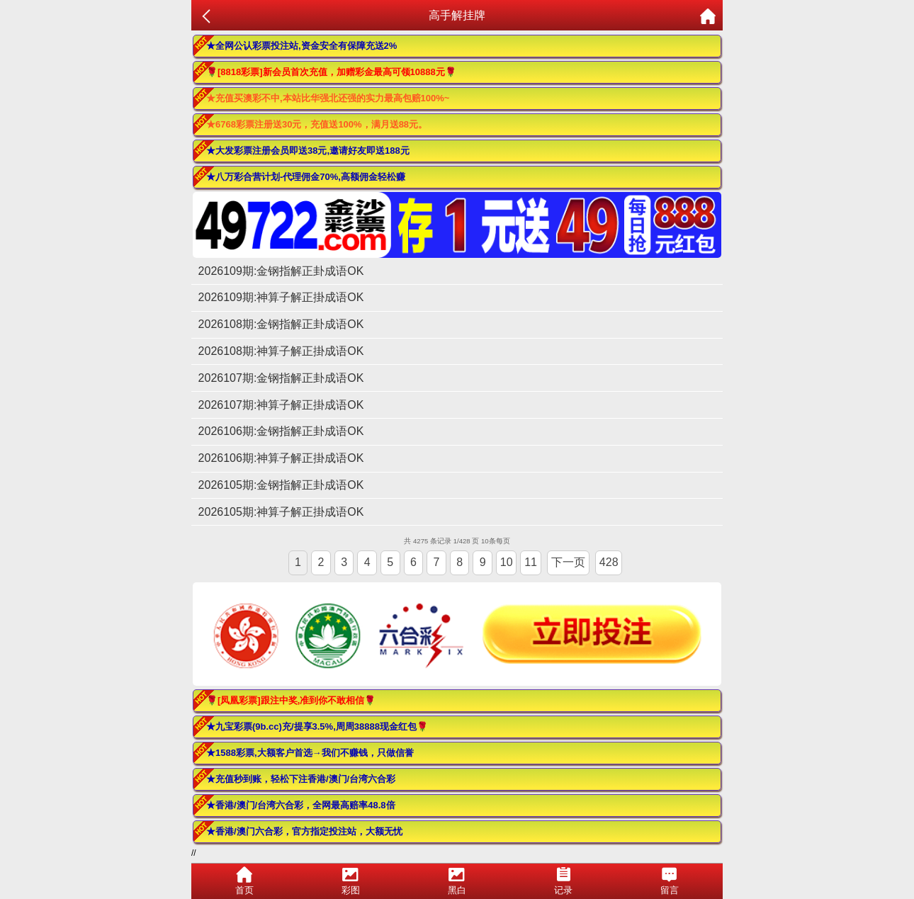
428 (609, 562)
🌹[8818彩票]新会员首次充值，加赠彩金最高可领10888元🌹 (331, 72)
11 (530, 562)
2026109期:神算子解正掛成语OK (281, 297)
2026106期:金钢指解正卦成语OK (281, 431)
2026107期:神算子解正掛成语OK (281, 405)
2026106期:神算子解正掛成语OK (281, 458)
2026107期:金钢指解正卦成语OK (281, 378)
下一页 (568, 562)
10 (506, 562)
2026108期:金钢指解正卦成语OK (281, 324)
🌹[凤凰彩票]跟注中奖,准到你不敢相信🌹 (291, 700)
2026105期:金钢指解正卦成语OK (281, 485)
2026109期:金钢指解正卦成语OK (281, 271)
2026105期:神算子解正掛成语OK (281, 512)
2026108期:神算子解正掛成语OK (281, 351)
